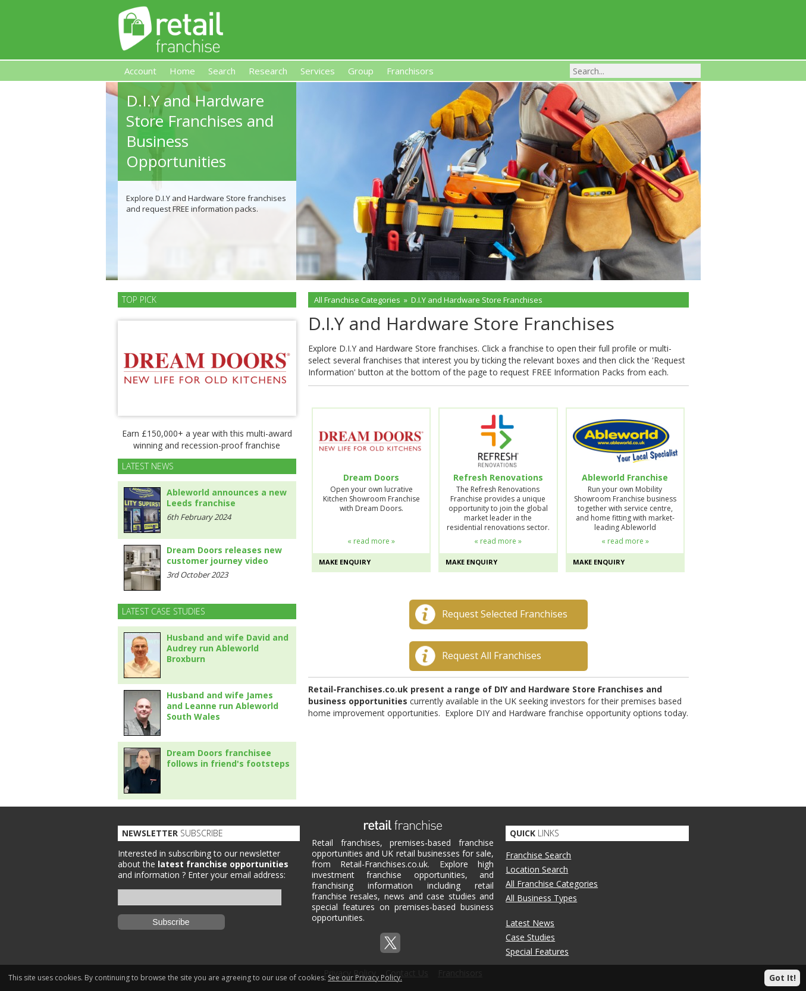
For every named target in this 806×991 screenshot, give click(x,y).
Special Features (537, 951)
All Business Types (541, 898)
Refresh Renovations (498, 477)
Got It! (782, 977)
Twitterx (390, 943)
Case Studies (530, 937)
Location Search (537, 869)
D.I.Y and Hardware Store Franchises (476, 299)
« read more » (371, 541)
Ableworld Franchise (625, 477)
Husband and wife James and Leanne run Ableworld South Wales (222, 705)
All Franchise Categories (357, 299)
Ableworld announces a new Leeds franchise (227, 498)
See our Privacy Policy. (365, 978)
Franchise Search (538, 855)
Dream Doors (371, 477)
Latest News (530, 923)
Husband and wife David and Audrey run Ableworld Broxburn (227, 648)
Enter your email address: (237, 874)
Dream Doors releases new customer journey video (224, 555)
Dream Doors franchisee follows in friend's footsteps (228, 758)
